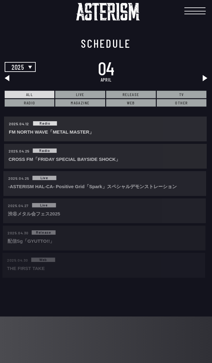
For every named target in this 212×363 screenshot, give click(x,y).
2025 (17, 67)
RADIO (29, 102)
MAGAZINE (80, 102)
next (197, 78)
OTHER (181, 102)
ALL (29, 94)
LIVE (80, 94)
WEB (131, 102)
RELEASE (131, 94)
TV (181, 94)
